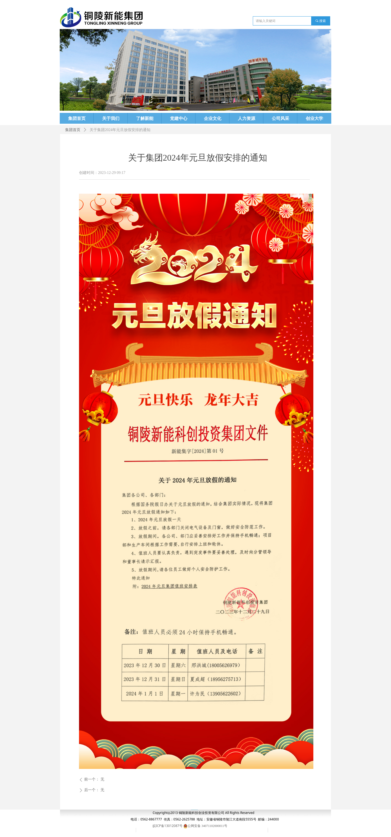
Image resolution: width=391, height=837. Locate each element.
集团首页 (72, 130)
